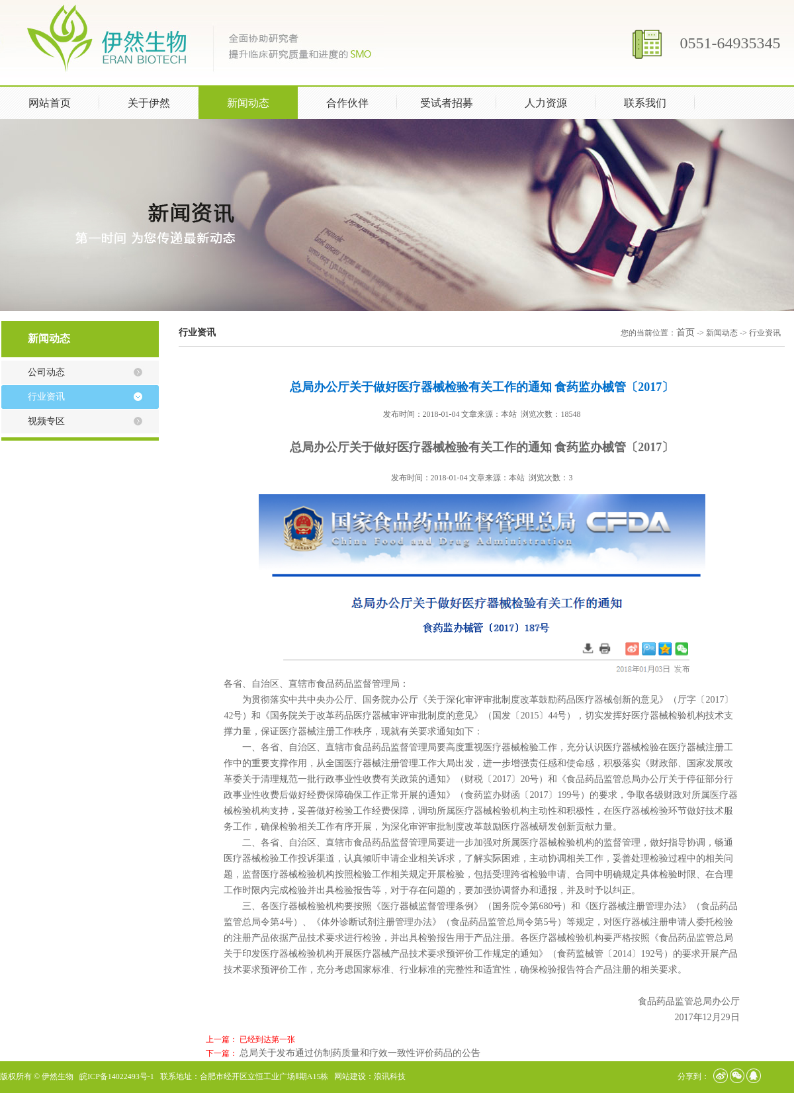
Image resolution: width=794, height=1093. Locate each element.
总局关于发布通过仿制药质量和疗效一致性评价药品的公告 (360, 1053)
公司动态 (46, 372)
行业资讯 (46, 397)
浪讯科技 (390, 1076)
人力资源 (558, 102)
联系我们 (645, 103)
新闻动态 (260, 102)
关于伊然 (161, 102)
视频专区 (46, 421)
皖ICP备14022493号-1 (116, 1076)
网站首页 (49, 103)
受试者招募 (446, 103)
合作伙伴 (347, 103)
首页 (685, 332)
